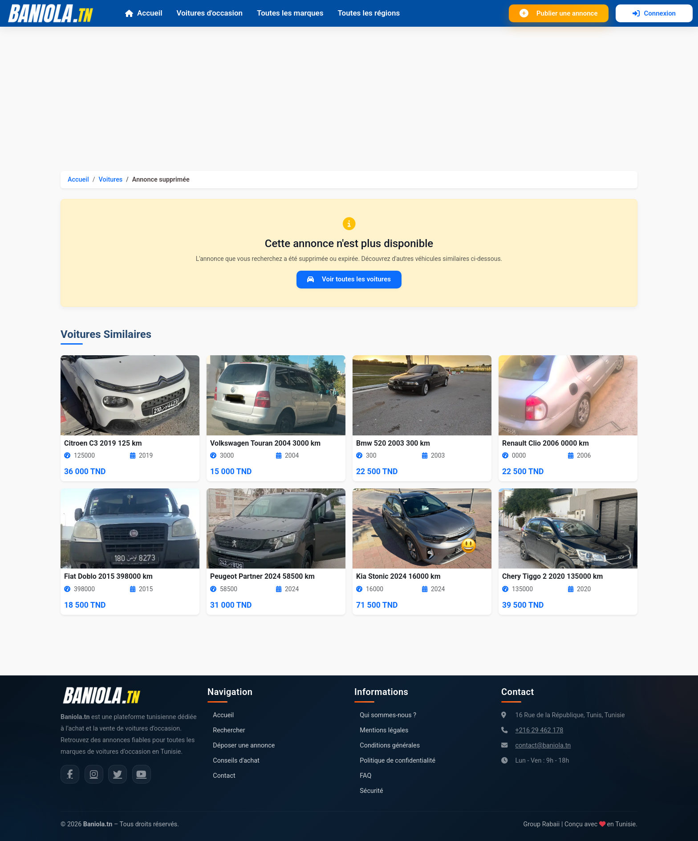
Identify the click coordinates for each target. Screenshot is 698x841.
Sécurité (371, 791)
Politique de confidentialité (397, 760)
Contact (224, 776)
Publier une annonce (558, 13)
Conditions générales (390, 745)
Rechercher (229, 730)
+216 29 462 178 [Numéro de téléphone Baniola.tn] (539, 730)
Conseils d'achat (236, 760)
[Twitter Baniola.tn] (117, 774)
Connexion (654, 13)
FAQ (365, 776)
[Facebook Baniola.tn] (70, 774)
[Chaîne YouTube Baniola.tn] (141, 774)
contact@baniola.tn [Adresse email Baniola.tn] (543, 745)
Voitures (111, 179)
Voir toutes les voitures (349, 279)
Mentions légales (384, 730)
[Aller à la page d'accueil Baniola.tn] (105, 695)
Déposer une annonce (244, 745)
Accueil (143, 12)
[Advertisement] (349, 93)
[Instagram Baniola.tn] (94, 774)
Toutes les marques (290, 12)
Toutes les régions (368, 12)
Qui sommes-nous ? (388, 715)
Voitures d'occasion (210, 12)
